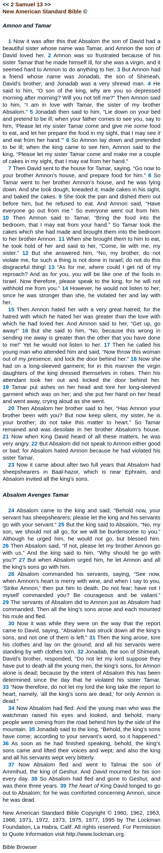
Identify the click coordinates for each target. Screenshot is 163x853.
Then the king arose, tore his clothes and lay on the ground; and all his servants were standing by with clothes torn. (81, 644)
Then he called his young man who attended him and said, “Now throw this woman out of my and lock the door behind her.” (81, 351)
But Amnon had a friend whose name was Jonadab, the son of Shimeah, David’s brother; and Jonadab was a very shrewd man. (81, 76)
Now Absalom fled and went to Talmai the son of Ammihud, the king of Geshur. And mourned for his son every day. (81, 771)
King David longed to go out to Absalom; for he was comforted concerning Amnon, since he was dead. (81, 792)
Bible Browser (20, 847)
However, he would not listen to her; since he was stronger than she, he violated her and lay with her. (81, 295)
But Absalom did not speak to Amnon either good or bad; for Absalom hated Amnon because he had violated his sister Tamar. (81, 450)
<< (6, 4)
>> (48, 4)
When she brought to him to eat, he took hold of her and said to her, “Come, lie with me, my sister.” (81, 246)
